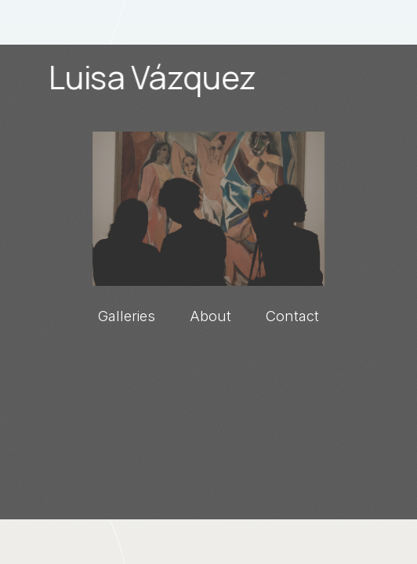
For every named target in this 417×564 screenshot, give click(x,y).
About (210, 315)
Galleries (126, 315)
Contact (292, 315)
